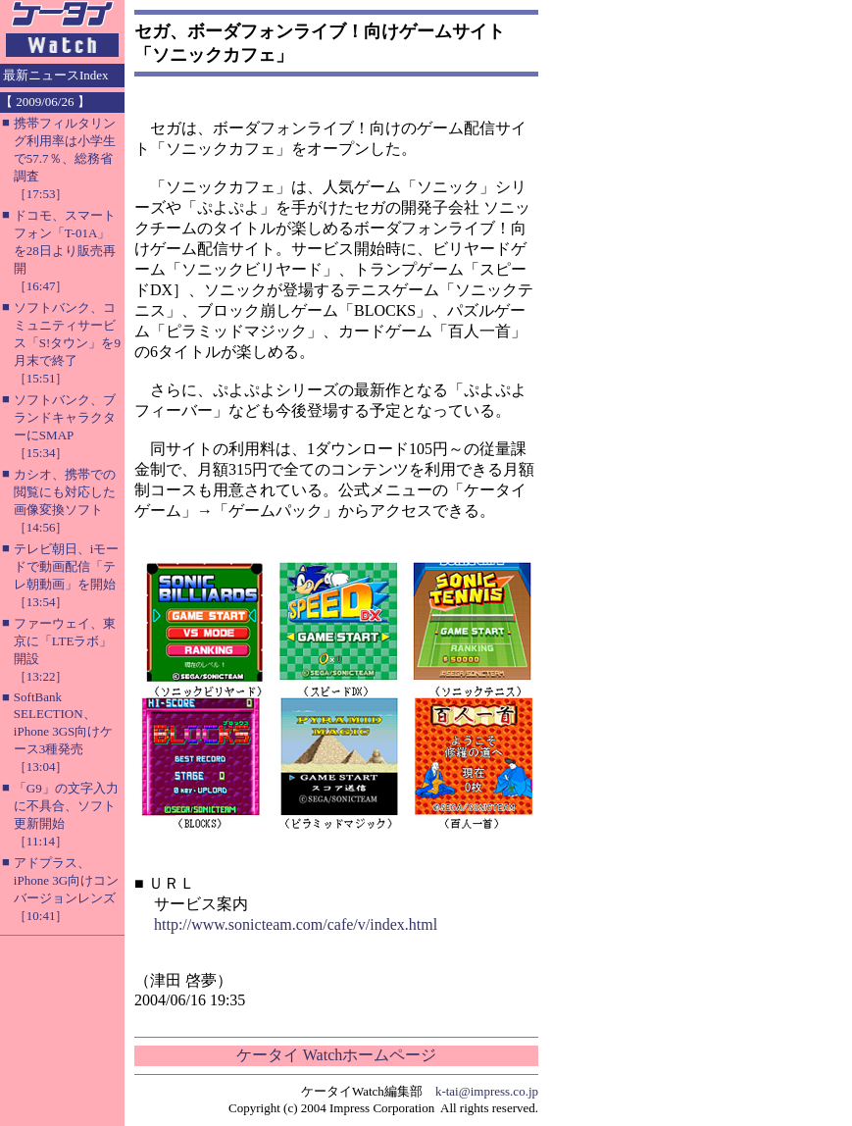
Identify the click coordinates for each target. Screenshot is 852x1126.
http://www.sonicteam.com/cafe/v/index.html (295, 924)
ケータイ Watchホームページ (336, 1055)
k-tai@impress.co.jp (486, 1091)
